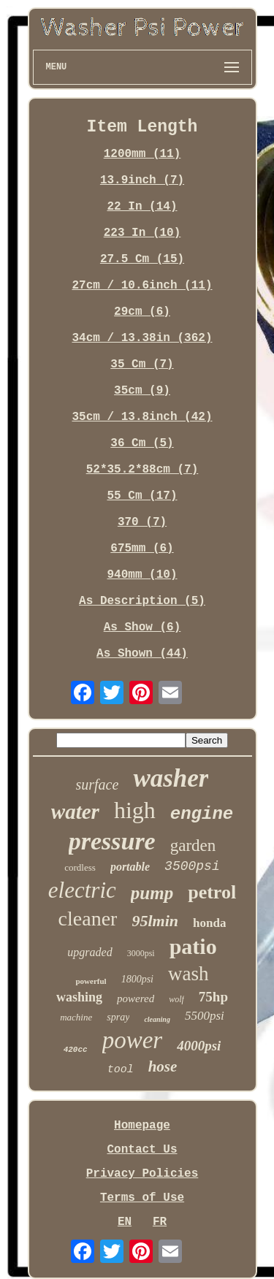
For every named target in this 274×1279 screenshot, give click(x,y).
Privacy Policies (142, 1173)
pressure (112, 841)
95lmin (155, 921)
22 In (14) (142, 206)
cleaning (157, 1019)
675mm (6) (141, 548)
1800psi (137, 979)
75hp (213, 996)
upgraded (89, 952)
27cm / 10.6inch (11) (142, 285)
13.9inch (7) (142, 180)
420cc (76, 1049)
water (75, 811)
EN (125, 1222)
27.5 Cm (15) (142, 259)
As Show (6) (142, 627)
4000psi (199, 1045)
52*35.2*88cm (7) (142, 469)
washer (170, 778)
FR (160, 1222)
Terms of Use (142, 1197)
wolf (176, 999)
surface (97, 784)
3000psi (141, 953)
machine (76, 1017)
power (132, 1040)
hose (163, 1066)
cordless (80, 867)
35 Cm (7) (141, 364)
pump (152, 893)
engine (201, 814)
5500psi (204, 1016)
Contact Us (142, 1149)
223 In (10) (142, 233)
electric (82, 890)
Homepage (142, 1125)
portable (130, 866)
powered (135, 998)
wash (188, 974)
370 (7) (142, 522)
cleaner (88, 918)
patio (193, 946)
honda (209, 923)
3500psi (192, 866)
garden (193, 845)
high (135, 810)
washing (79, 997)
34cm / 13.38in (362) (142, 338)
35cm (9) (142, 390)
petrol (212, 892)
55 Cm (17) (142, 496)
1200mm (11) (142, 154)
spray (118, 1017)
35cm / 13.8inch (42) (142, 417)
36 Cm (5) (141, 443)
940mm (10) (142, 574)
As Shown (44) (142, 653)
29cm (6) (142, 311)
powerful (90, 981)
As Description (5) (142, 601)
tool (120, 1070)
